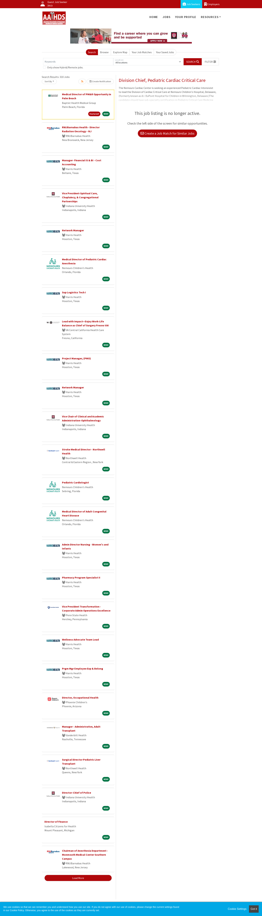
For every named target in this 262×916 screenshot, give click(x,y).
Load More (78, 878)
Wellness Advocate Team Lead (80, 639)
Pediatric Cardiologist (75, 482)
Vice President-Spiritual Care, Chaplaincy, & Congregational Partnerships (80, 197)
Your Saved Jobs (165, 52)
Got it (254, 908)
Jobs (166, 17)
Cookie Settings (237, 908)
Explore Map (120, 52)
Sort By (48, 81)
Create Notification (100, 81)
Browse (104, 52)
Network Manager (73, 230)
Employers (212, 4)
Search (92, 52)
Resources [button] (209, 17)
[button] (210, 61)
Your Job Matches (142, 52)
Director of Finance (56, 821)
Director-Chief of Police (76, 792)
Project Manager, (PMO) (76, 358)
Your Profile (185, 17)
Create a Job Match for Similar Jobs (167, 133)
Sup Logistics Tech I (74, 292)
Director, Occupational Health (80, 697)
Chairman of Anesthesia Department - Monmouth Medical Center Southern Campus (85, 854)
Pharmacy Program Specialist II (81, 577)
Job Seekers (191, 4)
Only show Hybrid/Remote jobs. (65, 67)
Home (153, 17)
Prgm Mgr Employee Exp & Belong (82, 668)
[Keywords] (78, 61)
